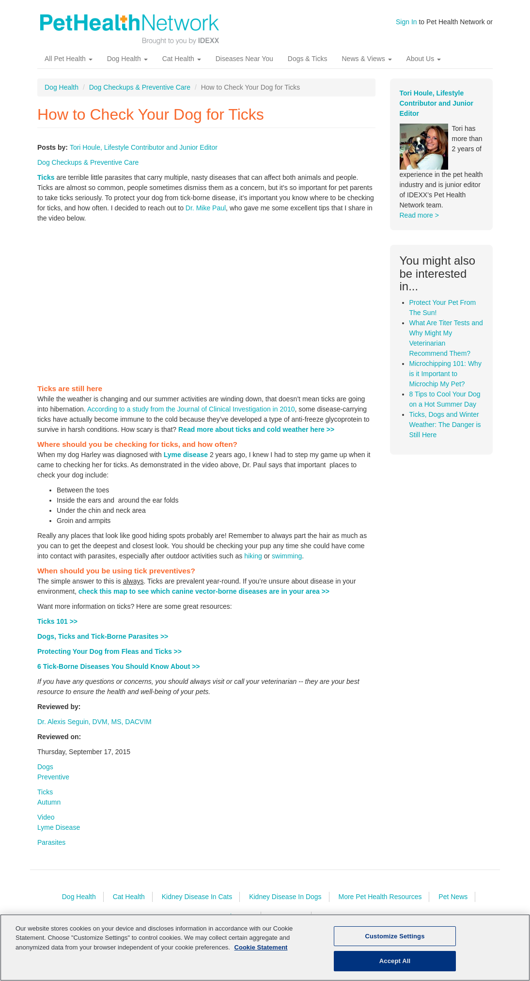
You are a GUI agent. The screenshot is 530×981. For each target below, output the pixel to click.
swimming (287, 563)
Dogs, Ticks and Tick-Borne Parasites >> (102, 643)
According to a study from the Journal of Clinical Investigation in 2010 (191, 416)
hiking (253, 563)
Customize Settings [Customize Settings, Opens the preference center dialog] (395, 936)
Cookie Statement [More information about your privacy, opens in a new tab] (261, 947)
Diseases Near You (244, 65)
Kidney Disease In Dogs (285, 903)
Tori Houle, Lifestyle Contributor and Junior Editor (144, 154)
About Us (423, 65)
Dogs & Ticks (307, 65)
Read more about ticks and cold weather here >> (256, 436)
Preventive (53, 784)
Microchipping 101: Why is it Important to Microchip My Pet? (445, 380)
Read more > (419, 222)
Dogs (45, 773)
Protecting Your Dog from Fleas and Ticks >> (109, 658)
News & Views (366, 65)
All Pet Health (69, 65)
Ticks (46, 184)
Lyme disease (186, 461)
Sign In (406, 22)
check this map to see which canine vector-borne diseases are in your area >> (203, 598)
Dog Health (127, 65)
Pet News (453, 903)
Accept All (394, 961)
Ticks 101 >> (57, 628)
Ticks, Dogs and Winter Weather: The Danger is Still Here (445, 431)
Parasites (51, 849)
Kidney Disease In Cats (197, 903)
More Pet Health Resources (379, 903)
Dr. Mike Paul (206, 215)
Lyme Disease (58, 834)
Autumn (49, 809)
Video (46, 824)
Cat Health (181, 65)
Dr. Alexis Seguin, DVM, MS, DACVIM (94, 728)
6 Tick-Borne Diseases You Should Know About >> (118, 673)
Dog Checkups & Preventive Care (139, 94)
